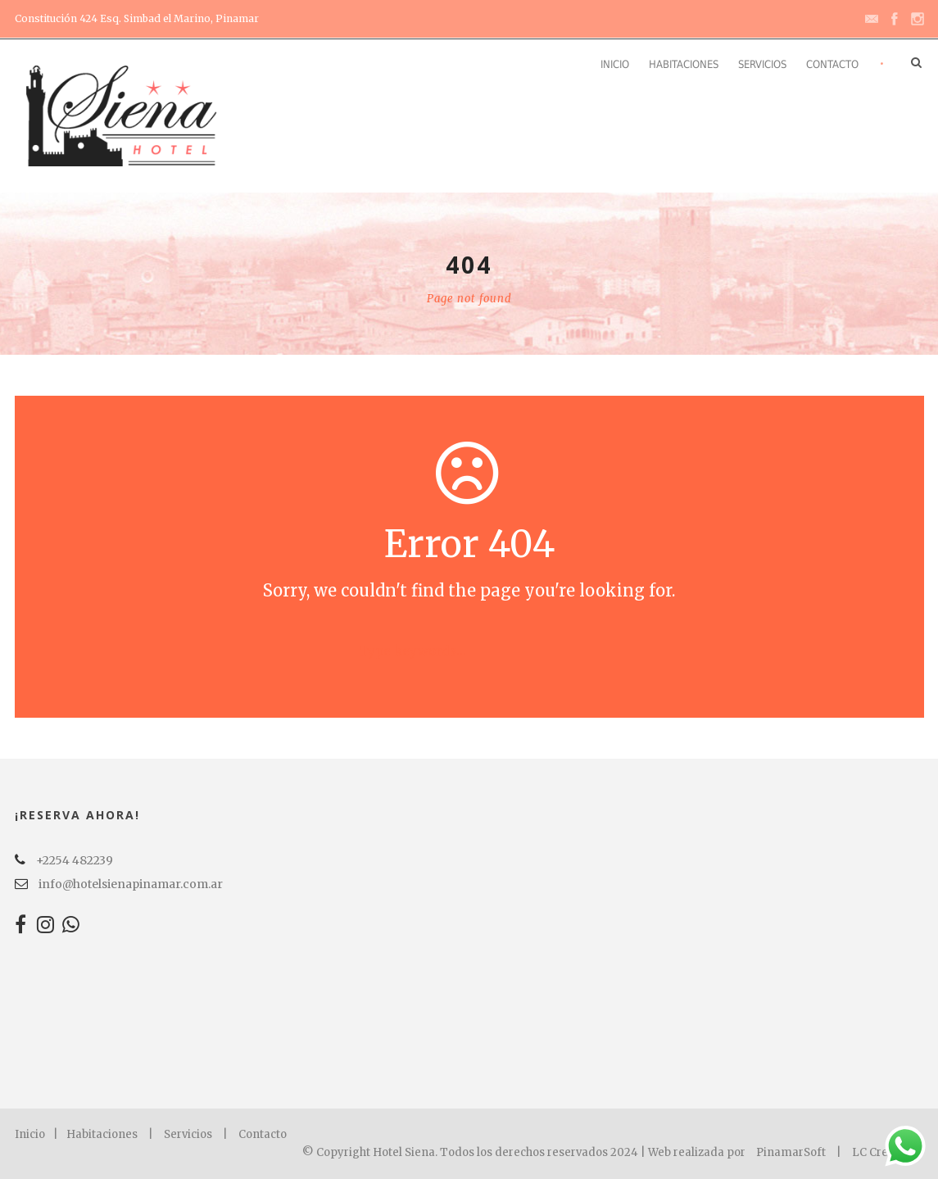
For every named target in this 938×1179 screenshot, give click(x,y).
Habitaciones (683, 64)
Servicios (762, 64)
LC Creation (884, 1152)
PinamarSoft (791, 1152)
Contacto (832, 64)
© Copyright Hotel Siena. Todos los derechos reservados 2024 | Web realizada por (525, 1152)
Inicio (614, 64)
